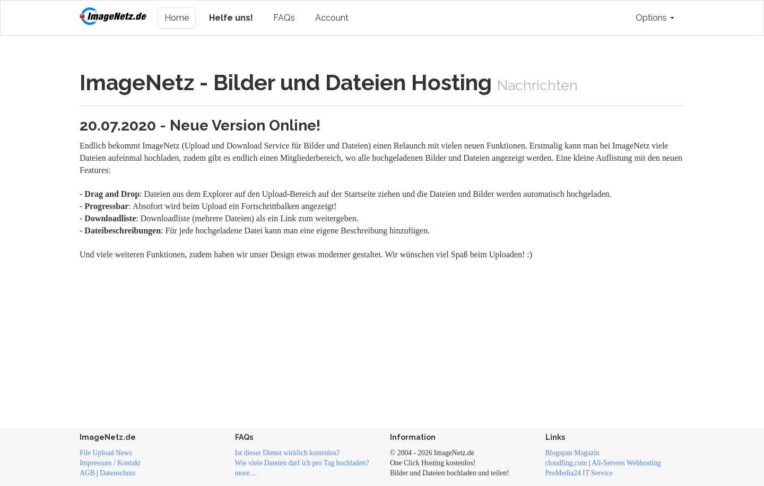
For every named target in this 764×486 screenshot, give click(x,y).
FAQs (284, 18)
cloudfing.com (566, 463)
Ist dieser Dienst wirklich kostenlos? (287, 453)
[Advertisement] (382, 341)
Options (655, 18)
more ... (246, 473)
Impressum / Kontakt (110, 463)
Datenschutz (117, 473)
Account (332, 18)
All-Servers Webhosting (626, 463)
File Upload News (106, 453)
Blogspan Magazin (572, 453)
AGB (87, 473)
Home (176, 18)
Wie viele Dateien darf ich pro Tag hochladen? (302, 463)
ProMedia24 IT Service (579, 473)
